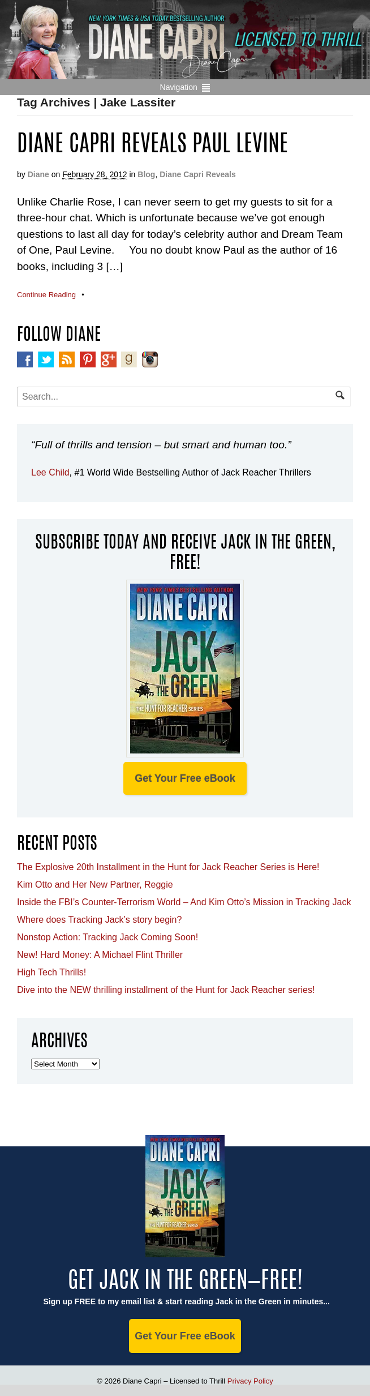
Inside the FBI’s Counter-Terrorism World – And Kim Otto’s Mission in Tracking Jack (184, 902)
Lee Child (50, 472)
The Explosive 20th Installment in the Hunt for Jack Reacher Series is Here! (168, 867)
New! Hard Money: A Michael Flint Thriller (100, 955)
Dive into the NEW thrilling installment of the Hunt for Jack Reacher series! (166, 990)
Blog (146, 174)
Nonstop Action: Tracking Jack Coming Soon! (107, 937)
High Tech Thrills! (51, 972)
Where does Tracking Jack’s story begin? (99, 919)
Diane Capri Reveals (198, 174)
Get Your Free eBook (185, 778)
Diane (38, 174)
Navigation (178, 87)
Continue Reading (46, 294)
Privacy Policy (250, 1381)
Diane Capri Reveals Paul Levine (152, 145)
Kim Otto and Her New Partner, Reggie (95, 884)
